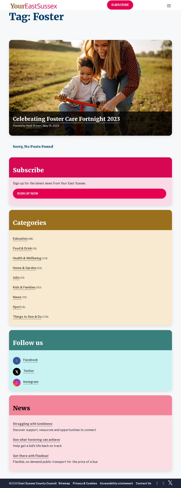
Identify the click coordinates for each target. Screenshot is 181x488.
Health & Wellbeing (27, 258)
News (17, 297)
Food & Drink (22, 248)
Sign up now (27, 193)
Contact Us (143, 483)
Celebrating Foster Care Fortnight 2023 (66, 119)
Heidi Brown (33, 125)
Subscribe (120, 5)
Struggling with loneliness (32, 424)
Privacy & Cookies (85, 483)
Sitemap (64, 483)
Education (20, 238)
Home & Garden (24, 268)
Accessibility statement (116, 483)
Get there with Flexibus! (30, 456)
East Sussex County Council (37, 483)
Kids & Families (24, 287)
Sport (17, 307)
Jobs (16, 277)
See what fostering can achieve (36, 440)
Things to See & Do (27, 317)
